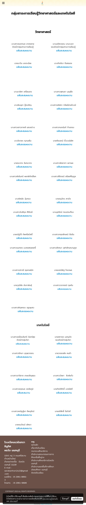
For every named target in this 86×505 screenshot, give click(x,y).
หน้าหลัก (34, 444)
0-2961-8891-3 (15, 478)
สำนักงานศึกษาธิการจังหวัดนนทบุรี (42, 462)
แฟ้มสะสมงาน (23, 392)
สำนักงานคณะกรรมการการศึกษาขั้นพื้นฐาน (42, 456)
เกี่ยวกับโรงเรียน (38, 448)
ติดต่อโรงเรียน (37, 472)
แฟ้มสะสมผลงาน (63, 50)
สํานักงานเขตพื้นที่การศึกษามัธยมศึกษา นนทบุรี (42, 468)
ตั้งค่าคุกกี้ (65, 499)
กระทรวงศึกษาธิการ (39, 451)
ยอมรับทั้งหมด (77, 499)
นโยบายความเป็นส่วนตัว (50, 499)
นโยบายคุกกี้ (14, 501)
